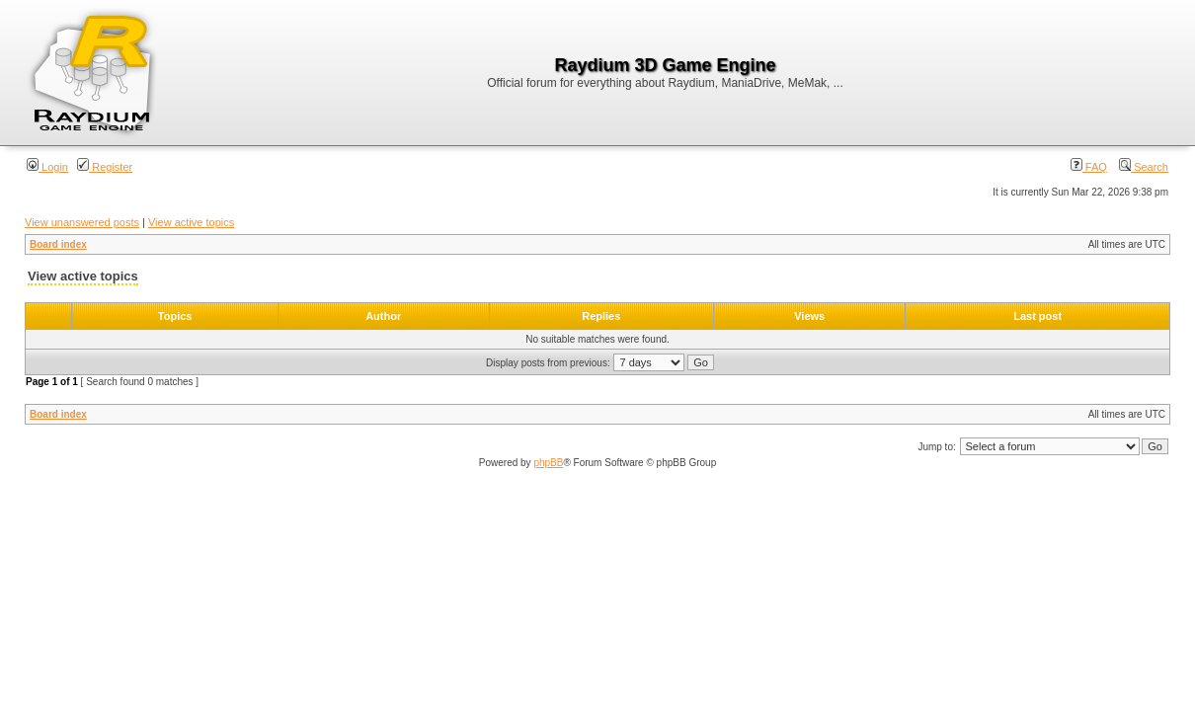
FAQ (1089, 167)
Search (1143, 167)
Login (47, 167)
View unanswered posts (82, 222)
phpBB (548, 462)
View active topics (191, 222)
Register (104, 167)
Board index (58, 244)
